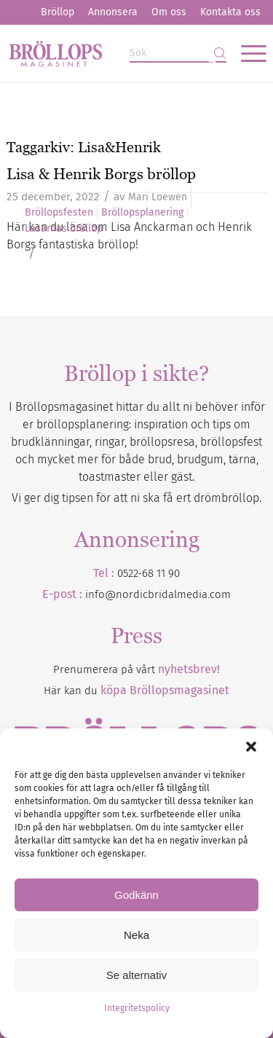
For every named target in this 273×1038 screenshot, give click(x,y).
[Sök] (178, 53)
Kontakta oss (230, 12)
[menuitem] (57, 12)
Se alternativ (136, 975)
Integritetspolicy (137, 1008)
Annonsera (113, 12)
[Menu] (246, 53)
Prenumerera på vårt (136, 669)
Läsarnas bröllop (64, 229)
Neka (136, 935)
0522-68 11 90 (148, 573)
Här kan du (136, 690)
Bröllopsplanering (142, 213)
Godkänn (136, 895)
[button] (251, 746)
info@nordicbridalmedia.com (158, 594)
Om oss (168, 12)
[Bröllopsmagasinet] (110, 53)
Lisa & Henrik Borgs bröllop (101, 174)
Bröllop (57, 12)
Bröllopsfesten (59, 213)
